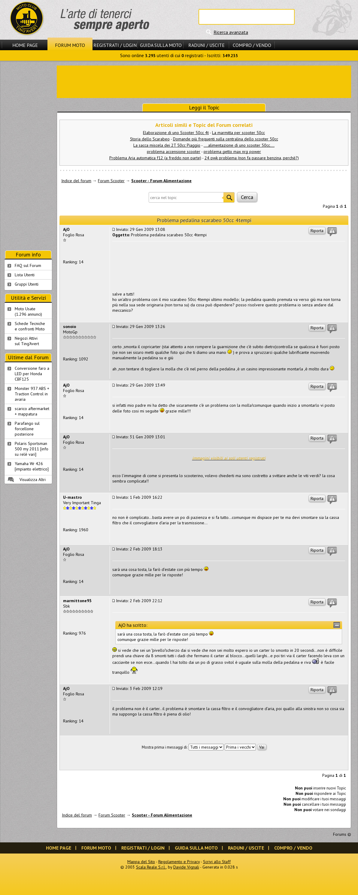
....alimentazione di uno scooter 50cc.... (239, 145)
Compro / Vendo (252, 45)
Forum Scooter (111, 180)
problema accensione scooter (173, 151)
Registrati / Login (115, 45)
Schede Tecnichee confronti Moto (30, 326)
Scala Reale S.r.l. (151, 867)
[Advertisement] (204, 81)
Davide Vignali (186, 867)
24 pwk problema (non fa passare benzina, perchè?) (252, 158)
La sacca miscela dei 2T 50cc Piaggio (166, 145)
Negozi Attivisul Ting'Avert (27, 341)
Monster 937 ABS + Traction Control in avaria (32, 394)
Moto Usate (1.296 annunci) (28, 311)
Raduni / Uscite (206, 45)
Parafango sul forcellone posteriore (27, 429)
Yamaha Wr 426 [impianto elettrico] (32, 466)
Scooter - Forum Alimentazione (161, 180)
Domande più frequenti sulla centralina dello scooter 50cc (225, 139)
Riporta (317, 230)
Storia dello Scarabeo (150, 139)
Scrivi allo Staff (217, 861)
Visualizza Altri (33, 479)
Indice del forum (76, 180)
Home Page (25, 45)
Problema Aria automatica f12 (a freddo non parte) (155, 158)
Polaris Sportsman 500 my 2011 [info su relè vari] (31, 449)
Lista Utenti (25, 274)
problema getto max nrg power (232, 151)
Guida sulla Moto (161, 45)
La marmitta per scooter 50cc (238, 132)
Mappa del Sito (141, 861)
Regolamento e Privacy (179, 861)
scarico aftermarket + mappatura (32, 411)
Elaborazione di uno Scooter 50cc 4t (176, 132)
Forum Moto (70, 45)
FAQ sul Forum (28, 265)
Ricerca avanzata (231, 32)
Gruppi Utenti (26, 284)
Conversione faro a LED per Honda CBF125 (32, 374)
